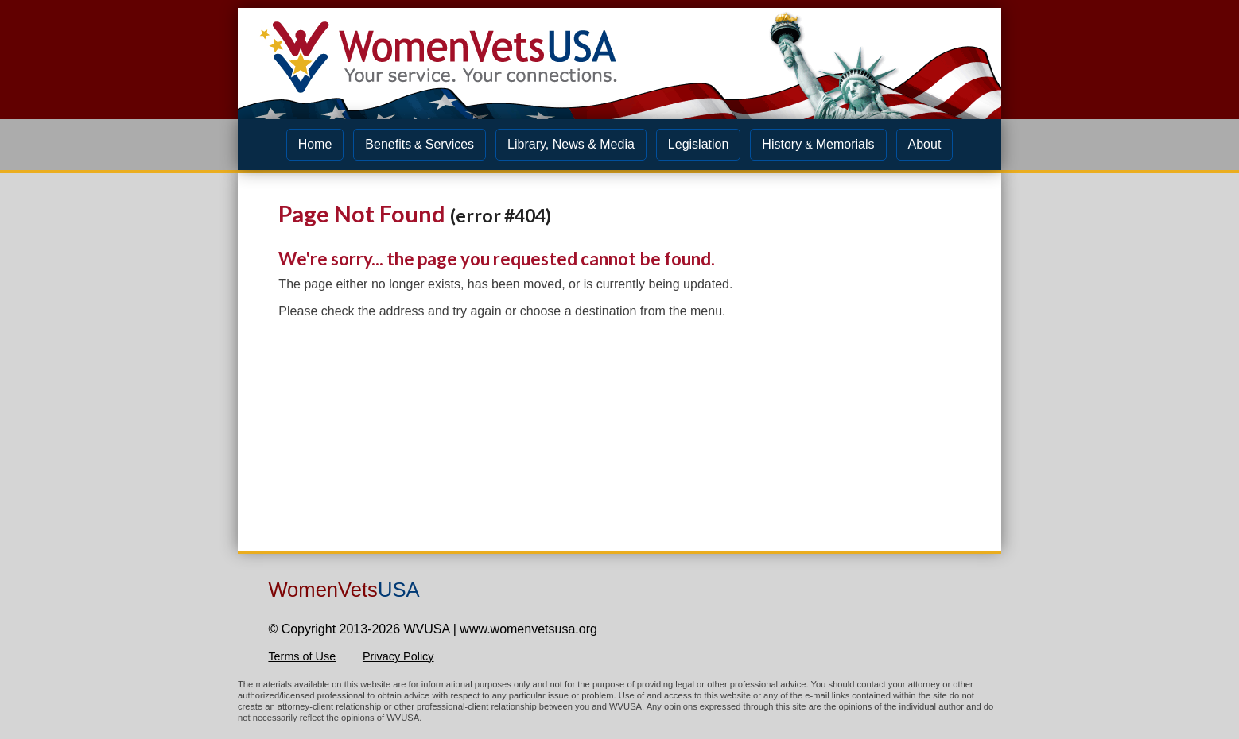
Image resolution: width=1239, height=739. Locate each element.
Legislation (698, 144)
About (925, 144)
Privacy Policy (398, 656)
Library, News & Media (571, 144)
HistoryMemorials (818, 144)
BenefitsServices (419, 144)
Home (315, 144)
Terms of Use (302, 656)
